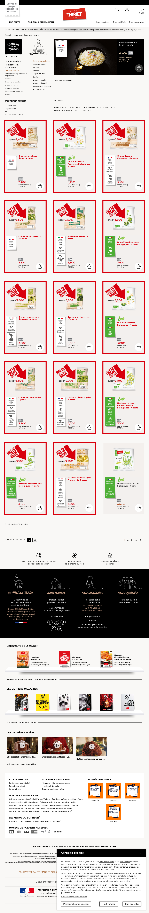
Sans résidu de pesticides (14, 115)
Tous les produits (13, 61)
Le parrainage (15, 789)
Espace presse (31, 856)
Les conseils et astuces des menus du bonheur (40, 821)
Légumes (18, 35)
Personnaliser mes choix (76, 904)
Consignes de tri (19, 856)
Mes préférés (119, 22)
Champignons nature (13, 82)
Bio (6, 112)
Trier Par (59, 108)
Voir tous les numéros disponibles (21, 722)
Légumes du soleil (40, 83)
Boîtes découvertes (30, 811)
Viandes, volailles (69, 802)
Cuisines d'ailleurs (17, 802)
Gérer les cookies (131, 885)
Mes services (102, 22)
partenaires (125, 862)
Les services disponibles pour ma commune (36, 853)
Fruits (67, 805)
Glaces (75, 805)
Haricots (36, 67)
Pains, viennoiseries (44, 808)
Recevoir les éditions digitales (19, 679)
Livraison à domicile (50, 786)
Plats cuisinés (32, 802)
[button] (127, 10)
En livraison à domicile (19, 783)
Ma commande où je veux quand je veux (56, 609)
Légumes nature (31, 35)
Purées (7, 94)
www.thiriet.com (106, 862)
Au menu (13, 821)
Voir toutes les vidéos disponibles (21, 764)
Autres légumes (39, 89)
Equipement (90, 108)
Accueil (8, 35)
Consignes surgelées (61, 783)
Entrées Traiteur (43, 799)
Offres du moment (17, 799)
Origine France (10, 105)
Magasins (46, 783)
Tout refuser (109, 904)
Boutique (45, 811)
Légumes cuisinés (12, 88)
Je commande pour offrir (53, 789)
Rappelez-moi (92, 616)
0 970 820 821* (92, 602)
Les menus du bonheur (40, 22)
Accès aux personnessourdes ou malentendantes (92, 625)
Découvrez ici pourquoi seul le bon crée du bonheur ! (21, 602)
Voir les (74, 108)
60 (35, 540)
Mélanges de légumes (42, 86)
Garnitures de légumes (14, 91)
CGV (56, 853)
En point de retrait (17, 786)
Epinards (36, 71)
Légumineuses (39, 74)
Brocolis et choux (39, 64)
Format (106, 108)
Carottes (36, 77)
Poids (86, 111)
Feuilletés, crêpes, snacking (64, 799)
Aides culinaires (56, 805)
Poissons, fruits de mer (50, 802)
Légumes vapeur (11, 85)
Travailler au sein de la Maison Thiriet (128, 601)
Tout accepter (132, 904)
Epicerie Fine (14, 811)
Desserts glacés (16, 808)
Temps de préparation (65, 111)
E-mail (92, 620)
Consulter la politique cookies (74, 896)
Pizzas (80, 799)
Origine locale (10, 109)
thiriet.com (14, 853)
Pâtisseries (29, 808)
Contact (42, 856)
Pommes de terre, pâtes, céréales (33, 805)
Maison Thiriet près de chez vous (56, 601)
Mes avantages (136, 22)
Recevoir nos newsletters (46, 679)
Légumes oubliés (39, 80)
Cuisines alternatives (63, 808)
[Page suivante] (143, 539)
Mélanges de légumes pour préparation (16, 75)
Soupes (7, 79)
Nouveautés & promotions (11, 66)
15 (29, 540)
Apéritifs (31, 799)
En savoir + (59, 832)
